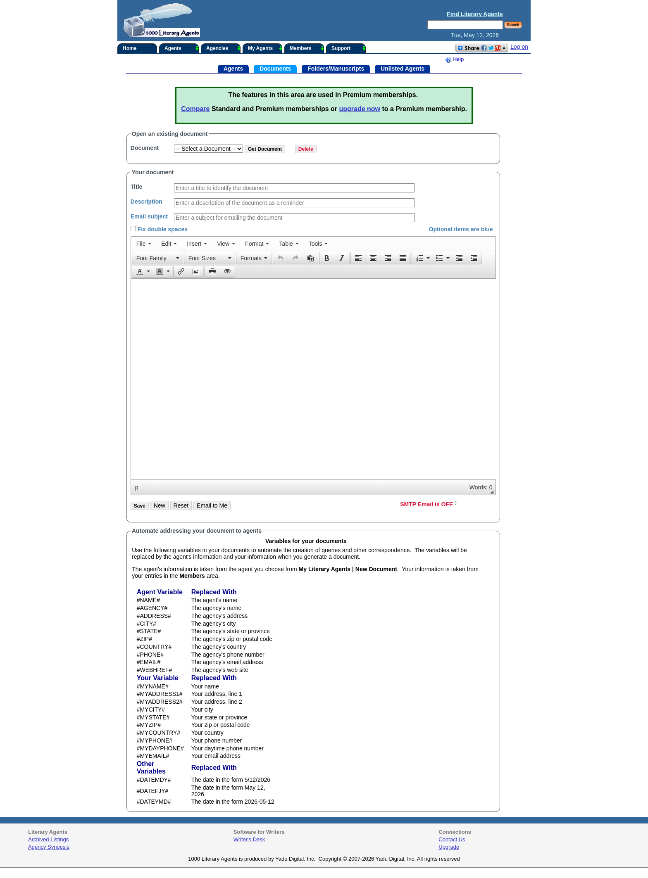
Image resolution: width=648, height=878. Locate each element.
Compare (195, 108)
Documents (275, 68)
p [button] (136, 487)
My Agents (265, 48)
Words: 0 (481, 487)
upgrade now (359, 108)
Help (454, 60)
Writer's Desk (249, 839)
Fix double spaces (159, 229)
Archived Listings (48, 839)
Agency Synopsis (48, 847)
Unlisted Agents (402, 68)
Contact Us (451, 839)
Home (129, 48)
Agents (181, 48)
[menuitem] (144, 243)
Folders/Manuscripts (335, 68)
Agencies (223, 48)
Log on (519, 46)
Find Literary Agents (475, 14)
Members (307, 48)
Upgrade (448, 847)
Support (348, 48)
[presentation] (143, 243)
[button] (157, 258)
